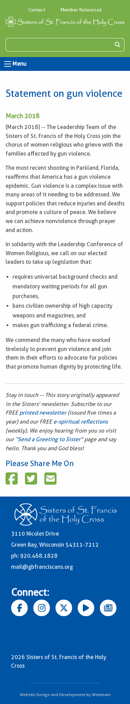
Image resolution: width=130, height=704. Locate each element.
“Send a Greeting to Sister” (49, 439)
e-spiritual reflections (80, 421)
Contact (36, 9)
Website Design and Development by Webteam (65, 694)
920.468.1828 (39, 556)
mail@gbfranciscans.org (42, 567)
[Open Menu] (7, 64)
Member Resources (81, 9)
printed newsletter (43, 412)
